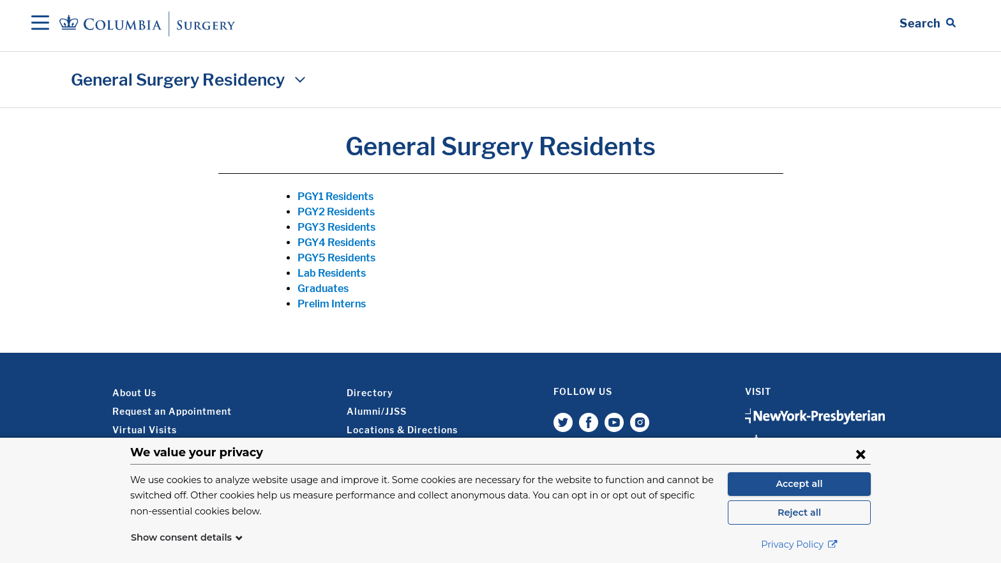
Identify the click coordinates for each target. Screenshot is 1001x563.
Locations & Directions (402, 429)
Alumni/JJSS (377, 411)
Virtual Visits (144, 429)
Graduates (323, 288)
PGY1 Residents (335, 196)
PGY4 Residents (336, 242)
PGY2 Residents (336, 212)
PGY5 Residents (336, 258)
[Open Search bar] (928, 24)
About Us (134, 392)
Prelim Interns (331, 304)
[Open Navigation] (40, 23)
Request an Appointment (172, 411)
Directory (370, 392)
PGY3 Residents (336, 227)
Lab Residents (331, 273)
